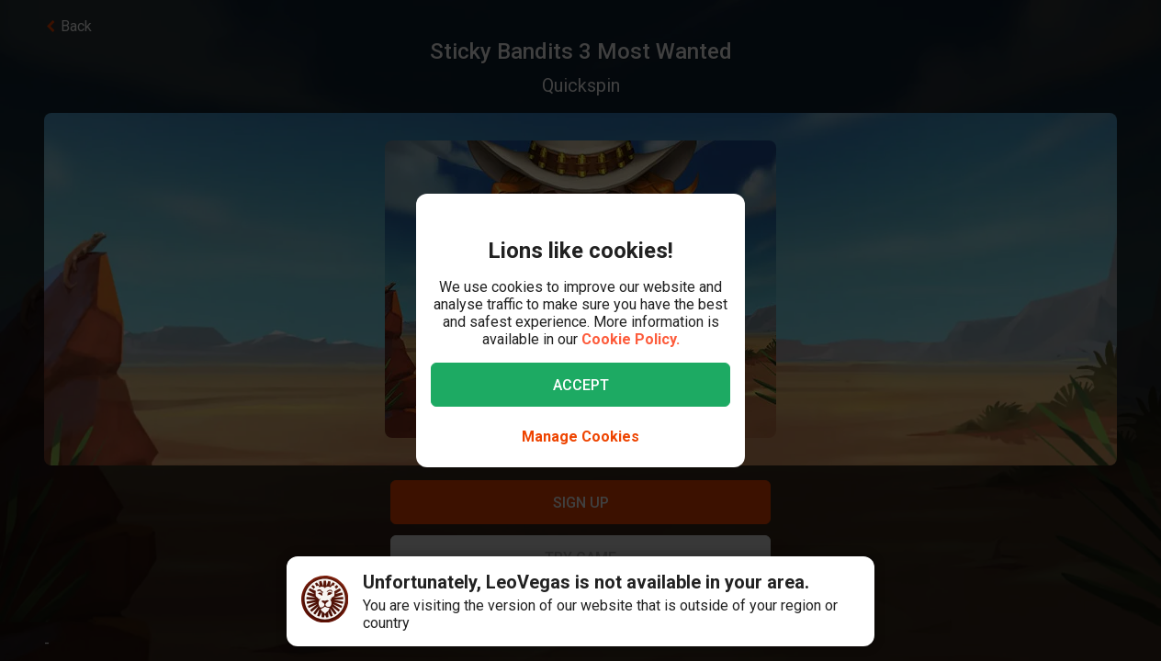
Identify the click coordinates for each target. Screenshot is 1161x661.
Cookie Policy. (630, 339)
